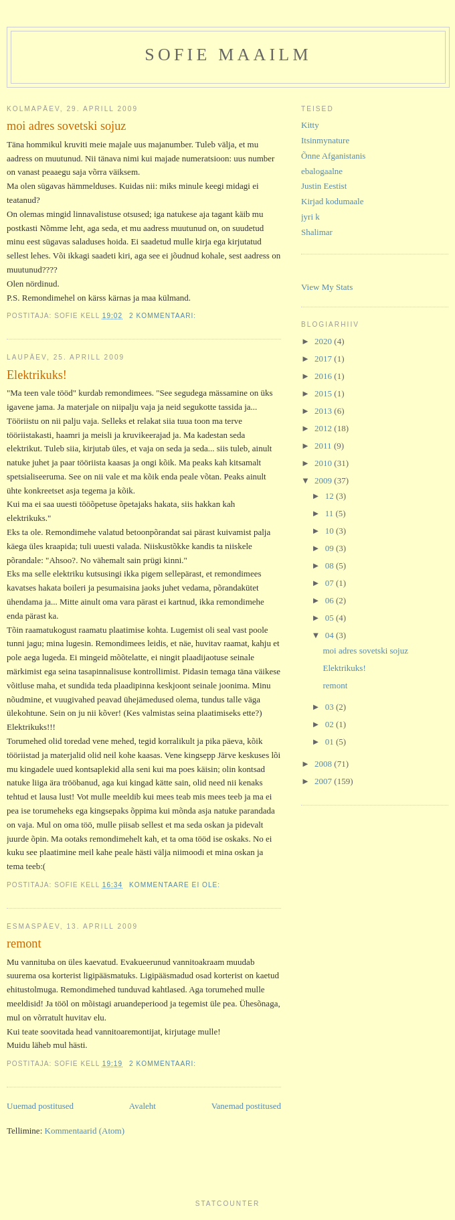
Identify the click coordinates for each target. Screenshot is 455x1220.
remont (24, 943)
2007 (324, 781)
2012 (324, 428)
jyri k (310, 217)
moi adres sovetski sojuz (66, 126)
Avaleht (142, 1106)
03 (330, 707)
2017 (324, 359)
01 (330, 742)
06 (330, 600)
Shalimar (317, 232)
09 (330, 548)
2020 (324, 341)
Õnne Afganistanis (333, 156)
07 (330, 583)
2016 (324, 376)
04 (330, 635)
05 (330, 618)
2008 (324, 764)
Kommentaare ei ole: (176, 885)
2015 (324, 393)
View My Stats (327, 287)
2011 (324, 446)
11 (330, 513)
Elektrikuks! (37, 375)
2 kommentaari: (164, 315)
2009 (324, 480)
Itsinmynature (325, 140)
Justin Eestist (324, 186)
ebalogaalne (322, 171)
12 (330, 496)
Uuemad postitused (40, 1106)
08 (330, 565)
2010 (324, 463)
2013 (324, 411)
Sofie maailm (228, 54)
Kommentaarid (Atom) (85, 1131)
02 (330, 724)
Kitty (310, 125)
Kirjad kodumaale (332, 201)
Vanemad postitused (246, 1106)
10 (330, 531)
